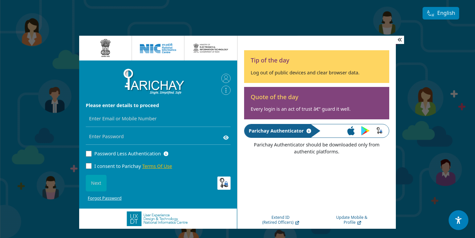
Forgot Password (105, 198)
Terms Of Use (157, 166)
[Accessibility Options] (458, 220)
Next (96, 183)
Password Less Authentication (127, 153)
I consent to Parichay (133, 166)
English (441, 13)
